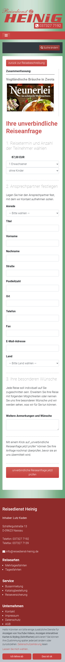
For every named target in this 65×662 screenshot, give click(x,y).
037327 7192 (48, 26)
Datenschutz (12, 620)
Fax (8, 326)
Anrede (10, 206)
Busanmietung (14, 586)
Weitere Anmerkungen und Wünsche (29, 415)
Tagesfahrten (13, 569)
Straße (10, 266)
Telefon (11, 311)
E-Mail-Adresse (15, 341)
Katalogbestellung (16, 590)
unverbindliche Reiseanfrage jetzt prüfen (32, 472)
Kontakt (10, 611)
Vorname (12, 236)
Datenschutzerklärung (30, 644)
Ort (8, 296)
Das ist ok (47, 656)
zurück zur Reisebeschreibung (26, 63)
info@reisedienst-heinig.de (20, 551)
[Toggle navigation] (6, 35)
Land (9, 356)
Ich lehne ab (16, 656)
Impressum (12, 615)
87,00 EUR (15, 157)
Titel (9, 221)
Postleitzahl (13, 281)
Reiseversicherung (16, 594)
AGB (8, 624)
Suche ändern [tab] (49, 47)
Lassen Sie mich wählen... (15, 649)
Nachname (13, 251)
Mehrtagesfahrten (16, 565)
